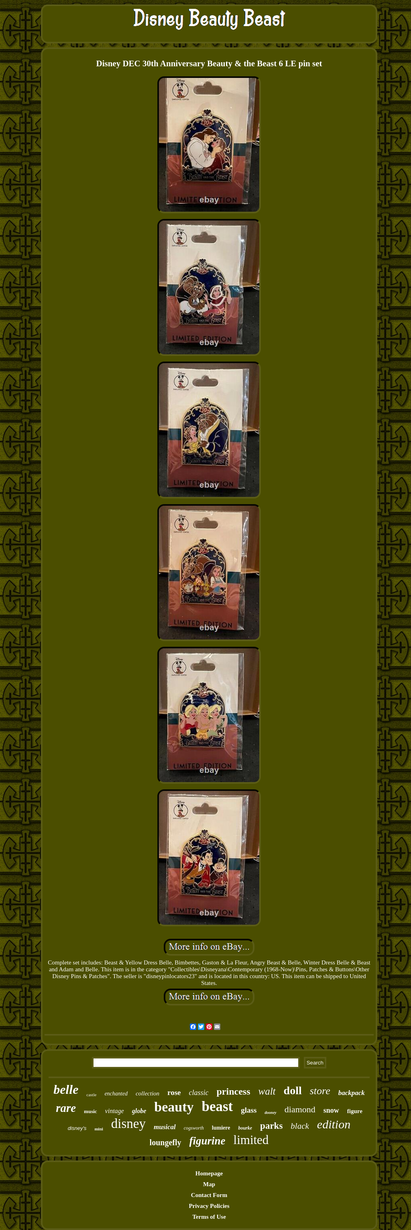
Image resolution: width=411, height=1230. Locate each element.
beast (217, 1106)
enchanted (116, 1094)
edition (333, 1124)
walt (266, 1091)
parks (271, 1126)
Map (209, 1184)
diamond (300, 1109)
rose (174, 1092)
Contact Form (209, 1195)
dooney (270, 1112)
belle (65, 1089)
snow (331, 1110)
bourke (245, 1128)
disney (128, 1123)
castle (91, 1094)
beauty (173, 1106)
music (90, 1111)
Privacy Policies (209, 1206)
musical (165, 1127)
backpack (351, 1093)
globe (139, 1110)
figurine (207, 1141)
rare (66, 1107)
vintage (114, 1110)
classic (198, 1093)
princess (233, 1091)
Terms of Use (209, 1217)
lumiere (221, 1128)
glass (248, 1110)
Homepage (209, 1173)
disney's (77, 1128)
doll (293, 1090)
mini (98, 1128)
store (320, 1091)
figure (354, 1111)
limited (251, 1140)
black (300, 1126)
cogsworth (194, 1128)
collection (147, 1093)
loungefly (165, 1142)
